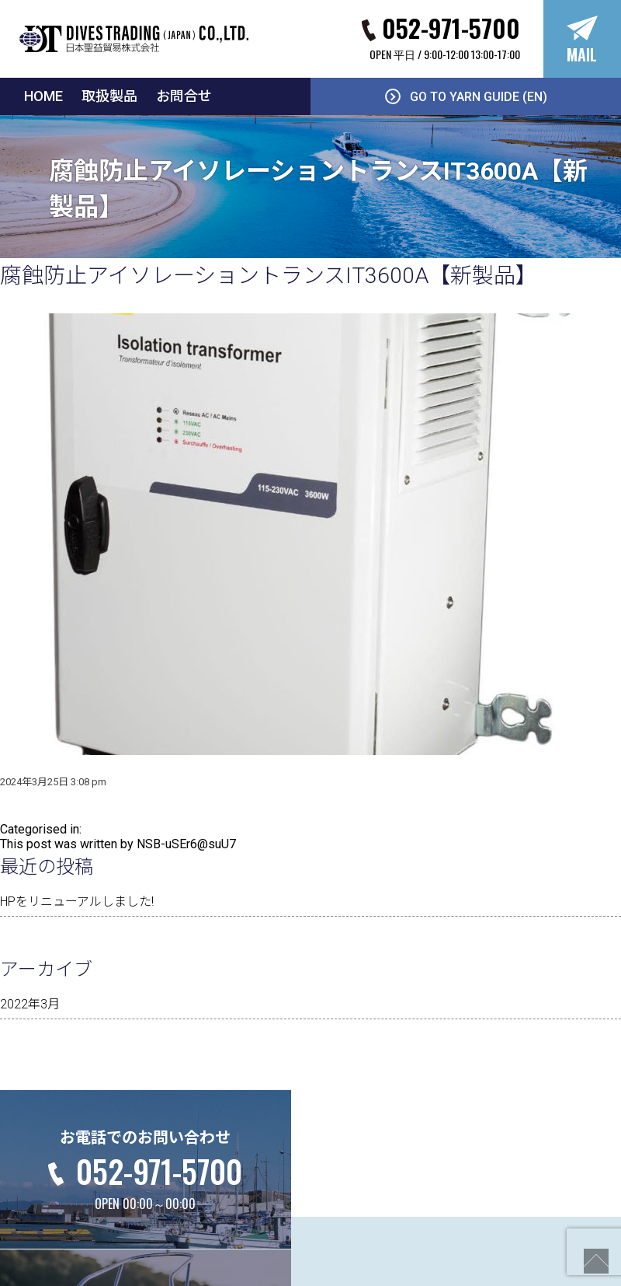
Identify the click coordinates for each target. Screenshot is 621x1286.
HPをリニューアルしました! (77, 901)
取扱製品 (109, 96)
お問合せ (184, 96)
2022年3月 (30, 1004)
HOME (43, 96)
